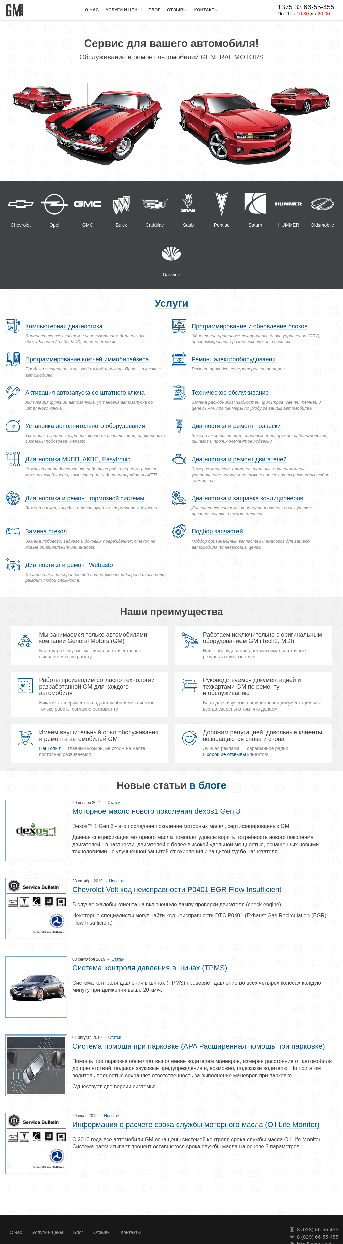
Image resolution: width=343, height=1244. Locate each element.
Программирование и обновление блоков (250, 326)
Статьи (113, 802)
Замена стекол (46, 531)
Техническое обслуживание (230, 392)
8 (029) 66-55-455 (317, 1237)
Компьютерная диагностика (64, 326)
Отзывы (177, 9)
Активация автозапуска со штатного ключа (85, 392)
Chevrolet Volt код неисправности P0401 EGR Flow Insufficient (176, 889)
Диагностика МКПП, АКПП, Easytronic (77, 459)
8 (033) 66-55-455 (317, 1229)
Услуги (171, 303)
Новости (116, 881)
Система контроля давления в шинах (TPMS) (149, 968)
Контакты (206, 9)
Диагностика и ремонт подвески (236, 426)
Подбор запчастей (217, 531)
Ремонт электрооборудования (234, 359)
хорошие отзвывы (226, 754)
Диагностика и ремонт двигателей (239, 459)
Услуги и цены (124, 9)
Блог (154, 9)
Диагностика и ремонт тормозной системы (84, 498)
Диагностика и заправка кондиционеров (247, 498)
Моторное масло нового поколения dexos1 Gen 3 (156, 811)
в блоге (207, 785)
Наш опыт (50, 748)
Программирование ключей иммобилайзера (87, 359)
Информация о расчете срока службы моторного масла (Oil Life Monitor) (196, 1124)
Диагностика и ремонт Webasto (69, 565)
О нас (92, 9)
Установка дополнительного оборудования (85, 426)
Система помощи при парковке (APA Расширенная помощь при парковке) (198, 1046)
